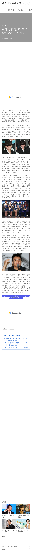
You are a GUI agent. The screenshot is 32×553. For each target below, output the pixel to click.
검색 (25, 3)
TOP (28, 547)
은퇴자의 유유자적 (11, 3)
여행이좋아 (10, 10)
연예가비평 (7, 335)
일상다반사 (21, 10)
